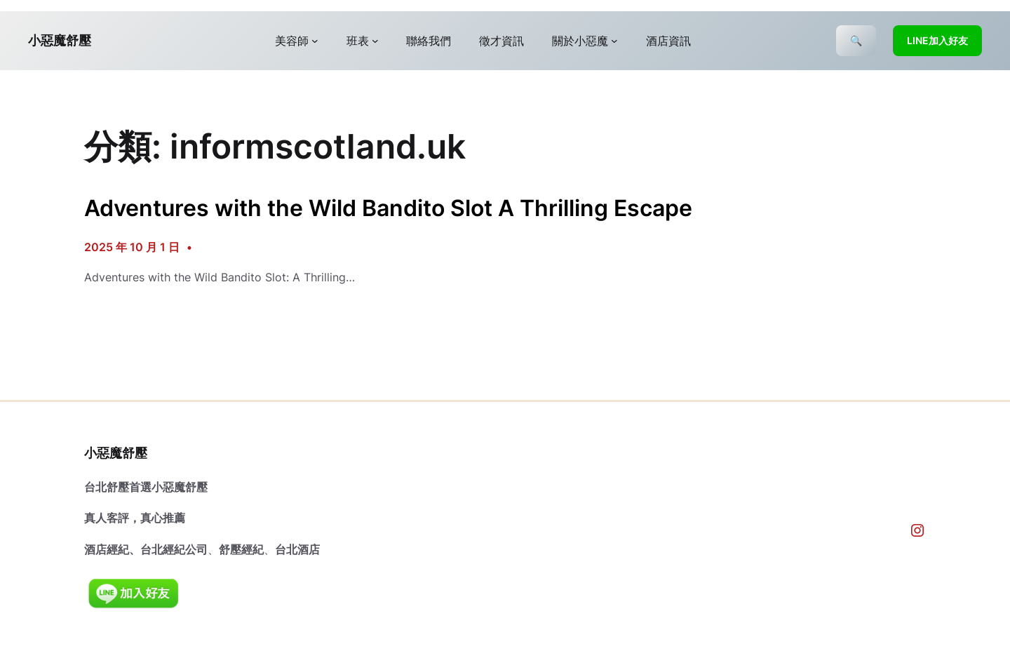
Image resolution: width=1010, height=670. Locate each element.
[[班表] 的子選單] (375, 40)
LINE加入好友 (937, 40)
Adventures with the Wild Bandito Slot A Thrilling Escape (388, 208)
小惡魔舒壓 (59, 40)
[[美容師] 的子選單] (314, 40)
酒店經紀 (106, 549)
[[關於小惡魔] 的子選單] (614, 40)
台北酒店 (297, 549)
